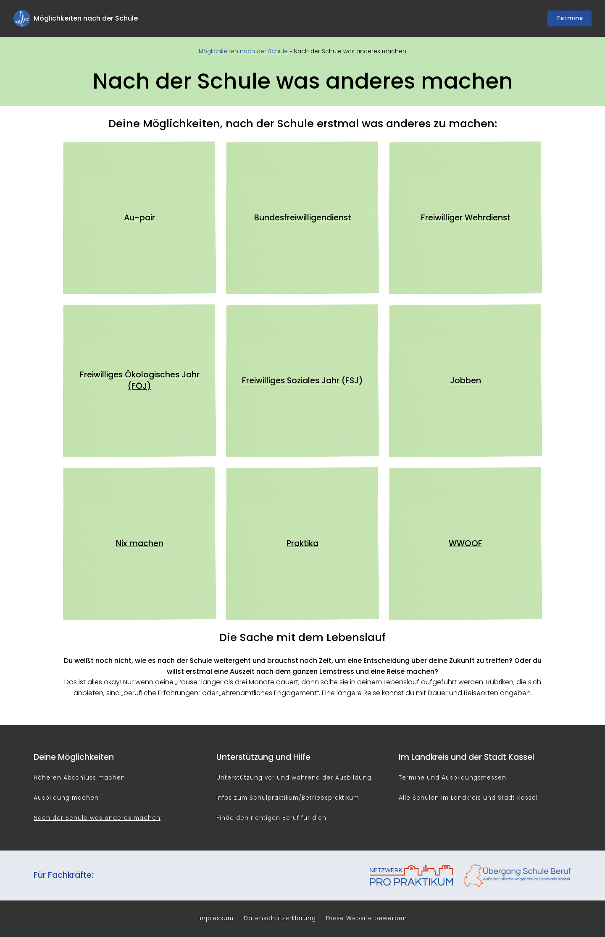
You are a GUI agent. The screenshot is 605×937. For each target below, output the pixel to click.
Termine (569, 18)
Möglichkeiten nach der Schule (243, 51)
